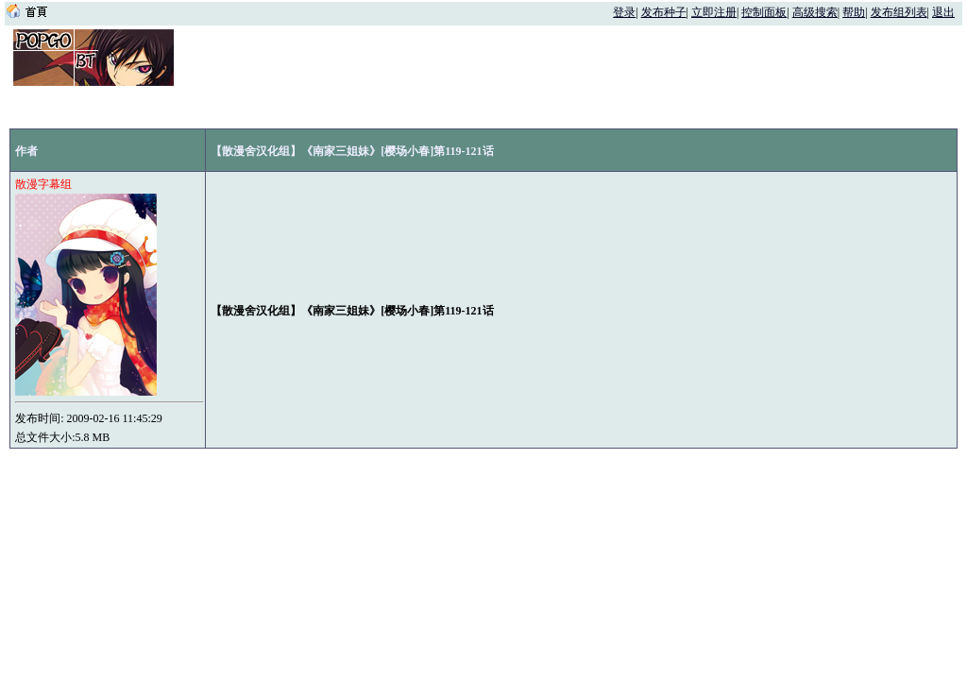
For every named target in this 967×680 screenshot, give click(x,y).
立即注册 (714, 12)
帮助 (853, 12)
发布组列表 (899, 12)
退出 (943, 12)
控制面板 (764, 12)
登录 (624, 12)
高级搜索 (815, 12)
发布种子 (664, 12)
